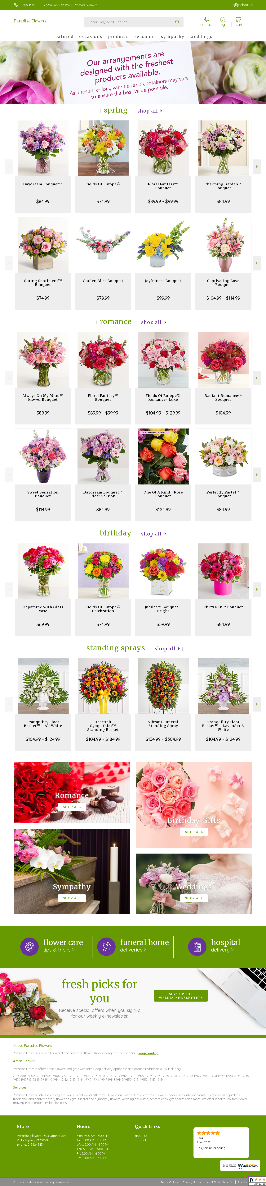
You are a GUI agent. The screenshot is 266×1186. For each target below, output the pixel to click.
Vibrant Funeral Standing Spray (163, 724)
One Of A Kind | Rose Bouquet (163, 494)
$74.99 (103, 201)
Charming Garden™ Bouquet (223, 186)
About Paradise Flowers (32, 1045)
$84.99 (43, 201)
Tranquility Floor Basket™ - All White (43, 724)
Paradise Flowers (30, 21)
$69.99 (43, 624)
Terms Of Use (169, 1182)
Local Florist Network (219, 1182)
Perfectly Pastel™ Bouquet (223, 494)
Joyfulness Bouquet (163, 281)
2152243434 (28, 5)
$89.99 (43, 413)
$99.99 (163, 298)
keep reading (148, 1053)
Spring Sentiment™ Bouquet (43, 283)
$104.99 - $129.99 (163, 413)
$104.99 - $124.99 (43, 739)
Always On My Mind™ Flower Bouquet (43, 397)
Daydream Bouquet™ (43, 184)
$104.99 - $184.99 (103, 739)
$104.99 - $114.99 (223, 298)
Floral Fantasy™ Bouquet (163, 186)
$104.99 (223, 413)
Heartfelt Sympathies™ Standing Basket (103, 726)
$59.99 (163, 624)
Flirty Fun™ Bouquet (223, 607)
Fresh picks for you (99, 998)
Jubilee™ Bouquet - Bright (163, 609)
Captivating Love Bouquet (223, 283)
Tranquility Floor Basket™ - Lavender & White (223, 726)
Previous (9, 166)
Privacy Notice (192, 1182)
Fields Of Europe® (103, 184)
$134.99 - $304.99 (163, 739)
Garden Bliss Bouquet (103, 281)
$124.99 (163, 509)
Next (257, 166)
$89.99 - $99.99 (163, 201)
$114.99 (43, 509)
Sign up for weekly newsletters (181, 996)
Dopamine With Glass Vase (43, 609)
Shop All (147, 111)
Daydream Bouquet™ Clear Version (103, 494)
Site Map (242, 1182)
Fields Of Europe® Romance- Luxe (163, 397)
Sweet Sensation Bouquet (43, 494)
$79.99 (103, 298)
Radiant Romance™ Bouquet (223, 397)
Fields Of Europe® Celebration (103, 609)
